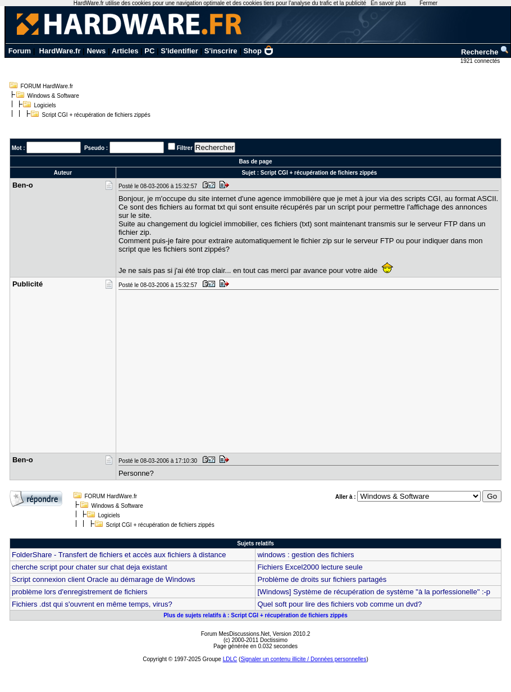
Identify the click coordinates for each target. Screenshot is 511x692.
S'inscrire (221, 51)
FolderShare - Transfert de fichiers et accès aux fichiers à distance (119, 554)
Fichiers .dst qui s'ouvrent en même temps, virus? (92, 604)
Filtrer (185, 148)
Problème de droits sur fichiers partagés (321, 579)
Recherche (485, 52)
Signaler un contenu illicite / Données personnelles (303, 659)
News (96, 51)
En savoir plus (388, 3)
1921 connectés (480, 61)
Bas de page (255, 161)
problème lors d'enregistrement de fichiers (80, 592)
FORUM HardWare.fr (47, 86)
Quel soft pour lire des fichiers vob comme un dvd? (339, 604)
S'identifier (179, 51)
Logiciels (45, 105)
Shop (258, 51)
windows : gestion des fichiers (305, 554)
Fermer (428, 3)
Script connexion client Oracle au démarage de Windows (103, 579)
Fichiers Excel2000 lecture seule (309, 567)
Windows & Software (53, 96)
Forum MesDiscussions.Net (235, 634)
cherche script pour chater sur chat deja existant (89, 567)
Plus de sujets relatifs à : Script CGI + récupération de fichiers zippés (255, 615)
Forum (19, 51)
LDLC (230, 659)
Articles (125, 51)
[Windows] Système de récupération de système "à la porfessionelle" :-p (373, 592)
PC (149, 51)
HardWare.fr (60, 51)
